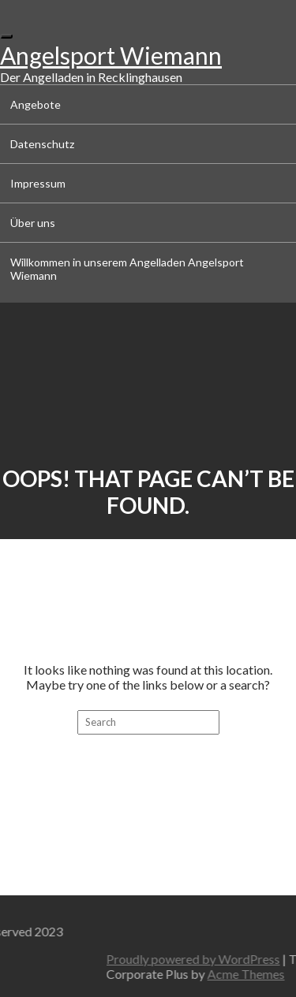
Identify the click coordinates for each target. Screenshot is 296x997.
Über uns (32, 222)
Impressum (38, 183)
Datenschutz (42, 144)
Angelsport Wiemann (111, 55)
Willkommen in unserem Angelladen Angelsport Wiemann (127, 268)
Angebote (35, 104)
